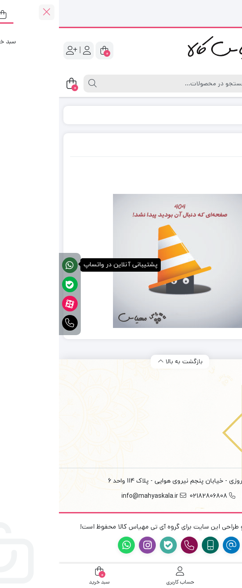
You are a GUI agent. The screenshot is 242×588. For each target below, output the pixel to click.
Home (208, 114)
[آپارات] (11, 303)
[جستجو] (117, 83)
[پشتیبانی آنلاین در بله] (11, 284)
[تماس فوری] (11, 323)
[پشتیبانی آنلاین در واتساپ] (11, 265)
